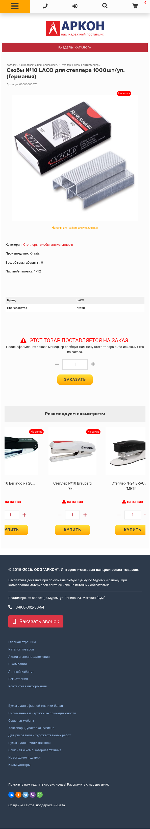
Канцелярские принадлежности (38, 65)
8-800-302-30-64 (26, 607)
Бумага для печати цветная (29, 743)
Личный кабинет (21, 672)
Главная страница (22, 642)
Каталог (11, 65)
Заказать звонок (36, 622)
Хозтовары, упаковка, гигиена (31, 728)
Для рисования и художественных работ (39, 735)
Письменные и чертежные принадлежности (42, 713)
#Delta (60, 805)
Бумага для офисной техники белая (35, 706)
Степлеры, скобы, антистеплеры (81, 65)
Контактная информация (27, 686)
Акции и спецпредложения (29, 657)
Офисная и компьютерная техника (34, 750)
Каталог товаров (21, 649)
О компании (17, 664)
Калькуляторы (19, 765)
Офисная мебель (21, 721)
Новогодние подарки (24, 758)
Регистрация (18, 679)
